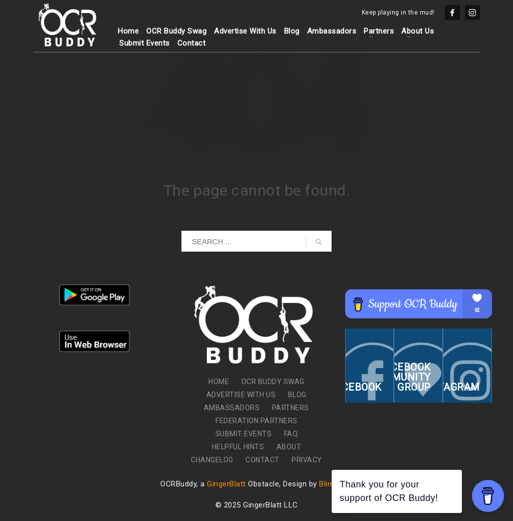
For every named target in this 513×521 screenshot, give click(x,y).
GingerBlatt (226, 483)
